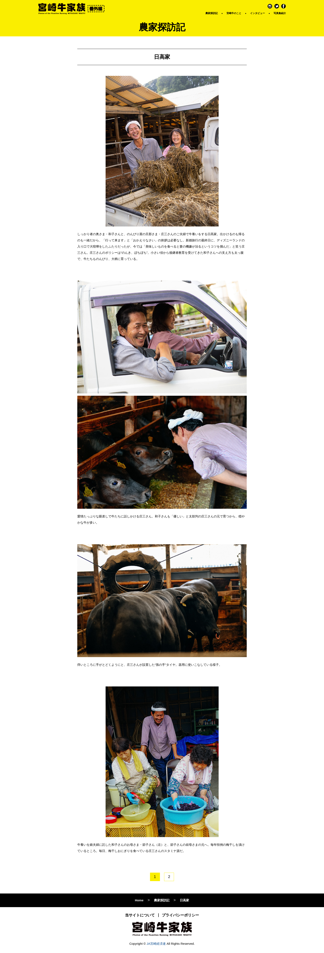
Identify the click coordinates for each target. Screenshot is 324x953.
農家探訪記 (211, 13)
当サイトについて (140, 915)
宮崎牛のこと (233, 13)
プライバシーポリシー (180, 915)
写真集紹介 (280, 13)
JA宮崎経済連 (156, 943)
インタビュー (257, 13)
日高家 (184, 900)
